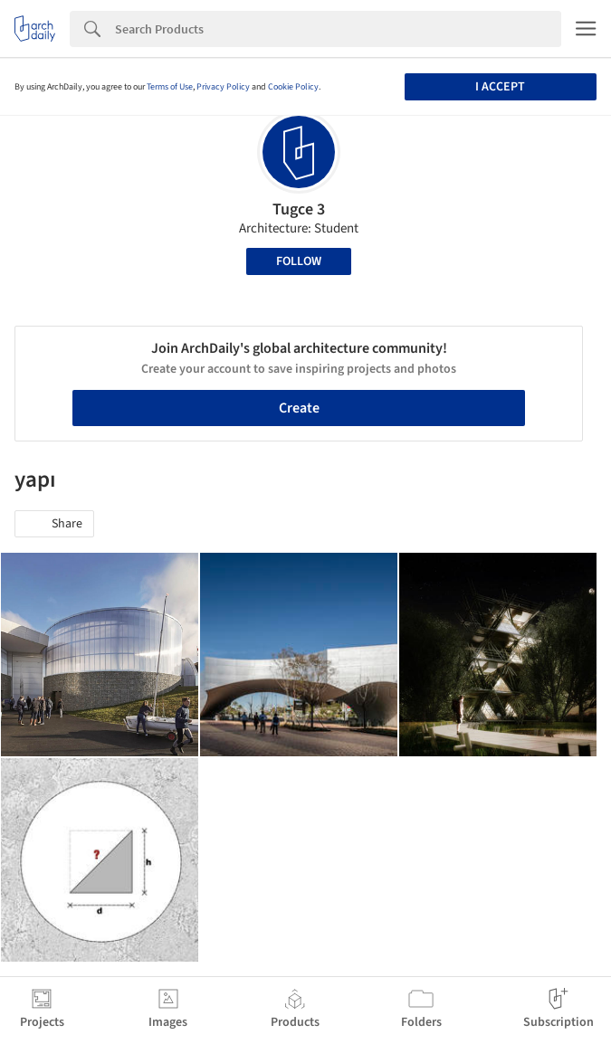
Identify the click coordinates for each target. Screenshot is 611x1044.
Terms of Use (170, 87)
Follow (298, 261)
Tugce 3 (298, 209)
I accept (500, 87)
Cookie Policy (293, 87)
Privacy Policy (223, 87)
